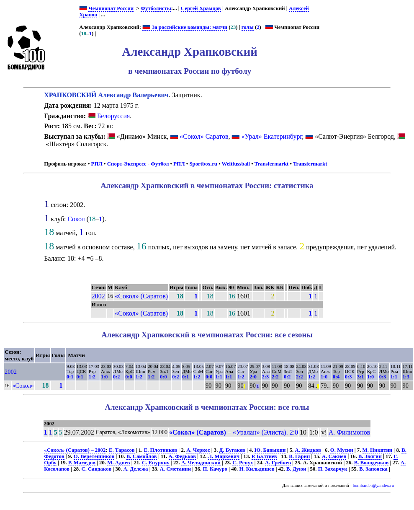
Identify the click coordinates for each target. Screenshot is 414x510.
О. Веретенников (94, 456)
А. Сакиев (334, 456)
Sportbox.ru (203, 164)
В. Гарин (299, 456)
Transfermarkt (272, 164)
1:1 (219, 377)
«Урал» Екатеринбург (271, 136)
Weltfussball (236, 164)
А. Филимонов (349, 432)
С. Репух (242, 463)
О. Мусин (341, 450)
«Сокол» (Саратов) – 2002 (74, 450)
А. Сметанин (175, 469)
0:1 (70, 377)
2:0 (252, 377)
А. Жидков (308, 450)
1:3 (405, 377)
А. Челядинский (201, 463)
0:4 (336, 377)
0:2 (116, 377)
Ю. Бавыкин (270, 450)
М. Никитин (378, 450)
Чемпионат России (111, 8)
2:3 (265, 377)
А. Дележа (135, 469)
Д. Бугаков (232, 450)
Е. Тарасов (122, 450)
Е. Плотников (160, 450)
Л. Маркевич (224, 456)
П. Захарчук (332, 469)
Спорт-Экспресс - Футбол (138, 164)
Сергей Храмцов (201, 8)
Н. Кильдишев (256, 469)
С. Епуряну (156, 463)
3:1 (360, 377)
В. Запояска (373, 469)
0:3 (348, 377)
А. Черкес (198, 450)
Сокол (76, 219)
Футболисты (156, 8)
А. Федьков (182, 456)
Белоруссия (108, 115)
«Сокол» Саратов (204, 136)
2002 (98, 296)
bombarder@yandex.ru (373, 485)
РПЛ (97, 164)
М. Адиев (118, 463)
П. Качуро (215, 469)
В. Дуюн (296, 469)
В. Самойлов (141, 456)
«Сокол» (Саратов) (141, 296)
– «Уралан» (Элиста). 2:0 (233, 432)
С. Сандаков (96, 469)
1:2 (92, 377)
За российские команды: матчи (184, 27)
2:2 (275, 377)
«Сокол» (23, 385)
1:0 (104, 377)
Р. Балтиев (264, 456)
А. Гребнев (278, 463)
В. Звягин (370, 456)
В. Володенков (371, 463)
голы (248, 27)
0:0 (128, 377)
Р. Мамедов (81, 463)
